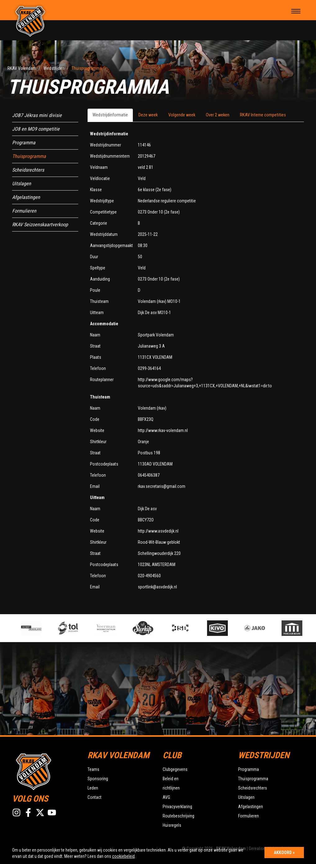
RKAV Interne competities (263, 115)
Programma (23, 143)
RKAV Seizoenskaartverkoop (40, 224)
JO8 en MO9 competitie (36, 129)
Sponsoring (98, 778)
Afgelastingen (26, 197)
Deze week (148, 115)
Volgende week (181, 115)
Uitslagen (21, 184)
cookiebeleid (123, 856)
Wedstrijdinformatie (110, 115)
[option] (110, 628)
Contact (95, 797)
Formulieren (24, 211)
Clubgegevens (175, 769)
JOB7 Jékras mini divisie (37, 115)
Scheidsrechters (28, 170)
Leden (93, 787)
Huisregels (172, 825)
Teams (93, 769)
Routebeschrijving (178, 815)
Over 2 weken (217, 115)
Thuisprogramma (29, 156)
